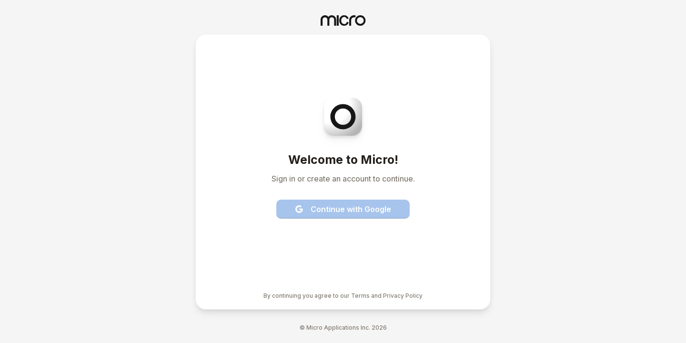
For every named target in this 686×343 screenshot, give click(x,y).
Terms (360, 295)
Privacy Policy (403, 295)
